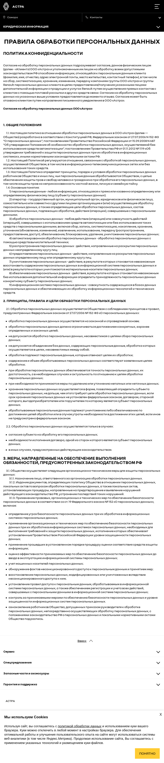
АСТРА (18, 6)
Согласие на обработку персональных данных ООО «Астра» (47, 108)
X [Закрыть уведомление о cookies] (161, 714)
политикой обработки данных (79, 726)
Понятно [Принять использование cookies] (147, 753)
